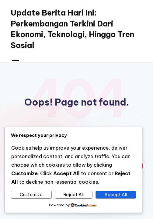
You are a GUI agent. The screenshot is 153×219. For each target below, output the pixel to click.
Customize (31, 194)
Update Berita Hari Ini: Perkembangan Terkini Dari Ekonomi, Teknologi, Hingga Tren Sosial (72, 29)
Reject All (74, 194)
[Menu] (15, 60)
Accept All (115, 194)
